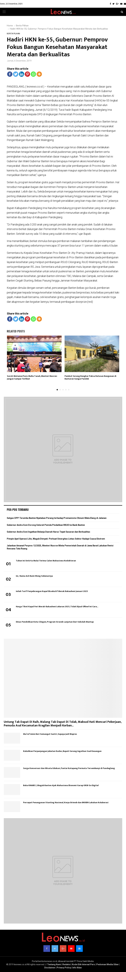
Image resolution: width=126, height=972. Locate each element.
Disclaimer (49, 967)
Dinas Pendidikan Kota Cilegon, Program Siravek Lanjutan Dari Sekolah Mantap (55, 622)
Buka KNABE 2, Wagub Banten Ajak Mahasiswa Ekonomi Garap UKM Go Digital (61, 785)
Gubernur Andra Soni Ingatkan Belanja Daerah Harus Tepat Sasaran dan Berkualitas (48, 532)
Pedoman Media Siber (107, 964)
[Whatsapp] (33, 74)
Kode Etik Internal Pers (83, 964)
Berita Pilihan (13, 34)
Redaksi (66, 964)
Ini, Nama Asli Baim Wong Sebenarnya (34, 576)
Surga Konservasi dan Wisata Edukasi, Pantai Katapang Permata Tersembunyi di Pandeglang (69, 768)
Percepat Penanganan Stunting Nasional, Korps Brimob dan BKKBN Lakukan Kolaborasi (65, 802)
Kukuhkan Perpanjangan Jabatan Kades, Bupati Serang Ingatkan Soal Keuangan (62, 751)
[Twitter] (15, 74)
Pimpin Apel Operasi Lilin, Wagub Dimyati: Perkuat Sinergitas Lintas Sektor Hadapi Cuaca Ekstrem (56, 539)
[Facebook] (9, 74)
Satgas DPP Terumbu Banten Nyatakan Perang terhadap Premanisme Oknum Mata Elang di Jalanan (56, 518)
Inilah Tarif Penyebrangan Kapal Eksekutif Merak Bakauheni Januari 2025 (52, 591)
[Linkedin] (21, 74)
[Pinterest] (27, 74)
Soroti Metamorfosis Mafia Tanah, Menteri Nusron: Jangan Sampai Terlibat (32, 377)
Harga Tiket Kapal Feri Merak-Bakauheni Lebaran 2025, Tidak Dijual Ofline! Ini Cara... (57, 606)
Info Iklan (77, 967)
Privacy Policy (64, 967)
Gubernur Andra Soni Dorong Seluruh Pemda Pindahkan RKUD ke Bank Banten (46, 525)
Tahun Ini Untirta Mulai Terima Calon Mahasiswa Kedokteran (46, 560)
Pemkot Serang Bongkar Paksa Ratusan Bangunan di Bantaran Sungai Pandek (90, 377)
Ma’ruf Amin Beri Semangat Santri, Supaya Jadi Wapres (50, 734)
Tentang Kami (54, 964)
